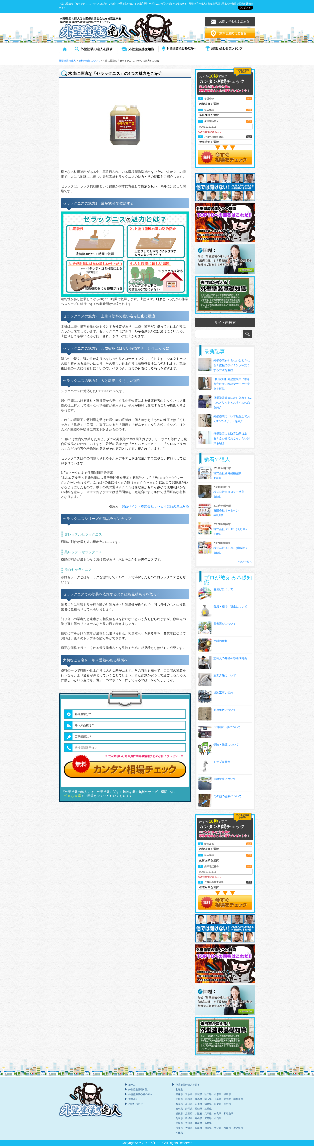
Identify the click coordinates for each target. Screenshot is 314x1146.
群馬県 (198, 1099)
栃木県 (188, 1099)
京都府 (188, 1113)
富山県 (188, 1104)
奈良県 (217, 1113)
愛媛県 (198, 1123)
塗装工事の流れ (223, 692)
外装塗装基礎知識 (138, 1089)
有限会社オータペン (226, 510)
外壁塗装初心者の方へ (140, 1094)
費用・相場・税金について (230, 606)
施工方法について (224, 675)
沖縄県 (179, 1132)
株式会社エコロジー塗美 (229, 491)
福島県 (227, 1094)
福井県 (208, 1104)
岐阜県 (179, 1108)
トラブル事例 (221, 761)
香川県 (188, 1123)
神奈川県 (218, 515)
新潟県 (179, 1104)
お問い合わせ (135, 1104)
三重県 (208, 1108)
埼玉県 (208, 1099)
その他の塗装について (227, 796)
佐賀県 (188, 1128)
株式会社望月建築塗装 (227, 473)
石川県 (198, 1104)
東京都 (217, 478)
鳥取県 (179, 1118)
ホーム (132, 1084)
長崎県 (198, 1128)
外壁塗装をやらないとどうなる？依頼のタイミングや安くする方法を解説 (231, 365)
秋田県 (208, 1094)
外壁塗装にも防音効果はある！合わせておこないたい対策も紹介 (231, 438)
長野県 (217, 534)
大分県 (217, 1128)
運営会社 (133, 1099)
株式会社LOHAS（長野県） (231, 529)
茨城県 (179, 1099)
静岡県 (188, 1108)
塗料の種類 (220, 641)
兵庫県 (208, 1113)
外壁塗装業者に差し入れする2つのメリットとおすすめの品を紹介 (232, 402)
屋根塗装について (224, 779)
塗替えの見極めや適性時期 (230, 658)
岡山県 (198, 1118)
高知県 (208, 1123)
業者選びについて (224, 623)
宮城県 (198, 1094)
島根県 (188, 1118)
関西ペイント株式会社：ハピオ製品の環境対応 (155, 506)
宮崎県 (227, 1128)
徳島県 (179, 1123)
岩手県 (188, 1094)
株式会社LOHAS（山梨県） (231, 548)
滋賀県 (179, 1113)
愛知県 (198, 1108)
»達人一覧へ (245, 561)
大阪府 (198, 1113)
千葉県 (217, 1099)
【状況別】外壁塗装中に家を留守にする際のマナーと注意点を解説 (231, 383)
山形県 (217, 1094)
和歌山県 (228, 1113)
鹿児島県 (238, 1128)
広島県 (208, 1118)
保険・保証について (226, 744)
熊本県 (208, 1128)
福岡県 (179, 1128)
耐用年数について (224, 709)
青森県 (179, 1094)
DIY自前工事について (227, 727)
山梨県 (217, 496)
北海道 (179, 1089)
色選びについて (223, 589)
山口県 (217, 1118)
